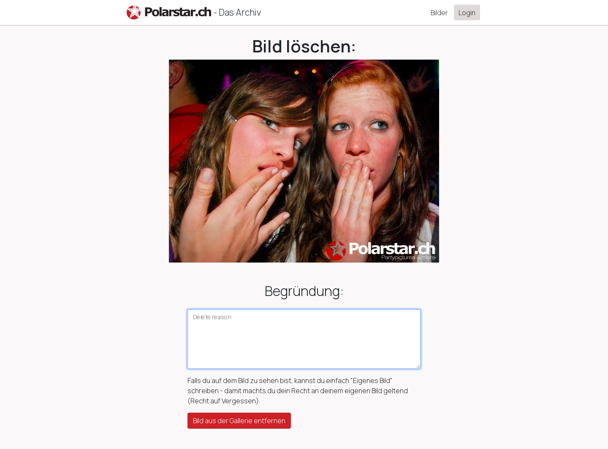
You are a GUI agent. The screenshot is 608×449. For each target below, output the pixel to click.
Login (467, 12)
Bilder (439, 12)
